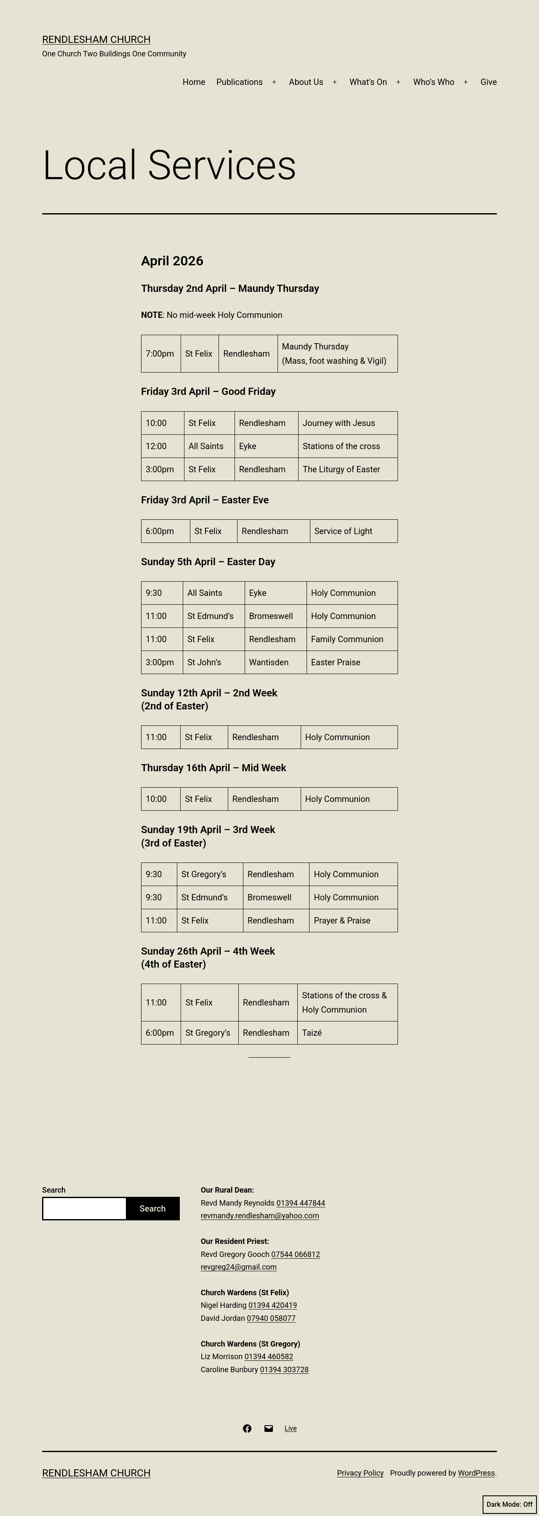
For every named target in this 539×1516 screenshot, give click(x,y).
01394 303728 (284, 1369)
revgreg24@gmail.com (239, 1266)
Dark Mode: (510, 1505)
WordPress (476, 1472)
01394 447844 (301, 1203)
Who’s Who (433, 82)
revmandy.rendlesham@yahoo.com (260, 1215)
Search (54, 1189)
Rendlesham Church (96, 39)
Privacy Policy (360, 1472)
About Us (306, 82)
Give (488, 82)
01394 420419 (272, 1305)
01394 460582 (269, 1356)
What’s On (368, 82)
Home (194, 82)
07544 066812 (295, 1254)
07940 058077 (271, 1318)
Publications (239, 82)
